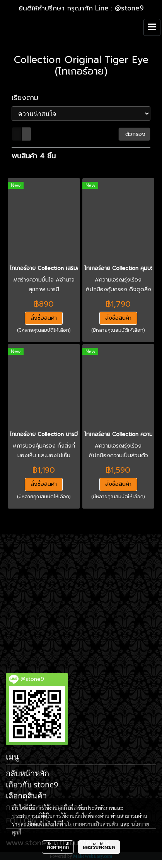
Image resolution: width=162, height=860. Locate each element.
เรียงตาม (29, 98)
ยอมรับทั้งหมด (99, 846)
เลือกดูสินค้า (26, 795)
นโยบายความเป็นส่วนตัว (91, 824)
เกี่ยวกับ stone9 (32, 784)
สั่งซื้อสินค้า (44, 318)
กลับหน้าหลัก (27, 773)
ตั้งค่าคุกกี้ (58, 846)
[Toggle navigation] (151, 27)
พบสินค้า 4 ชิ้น (34, 156)
